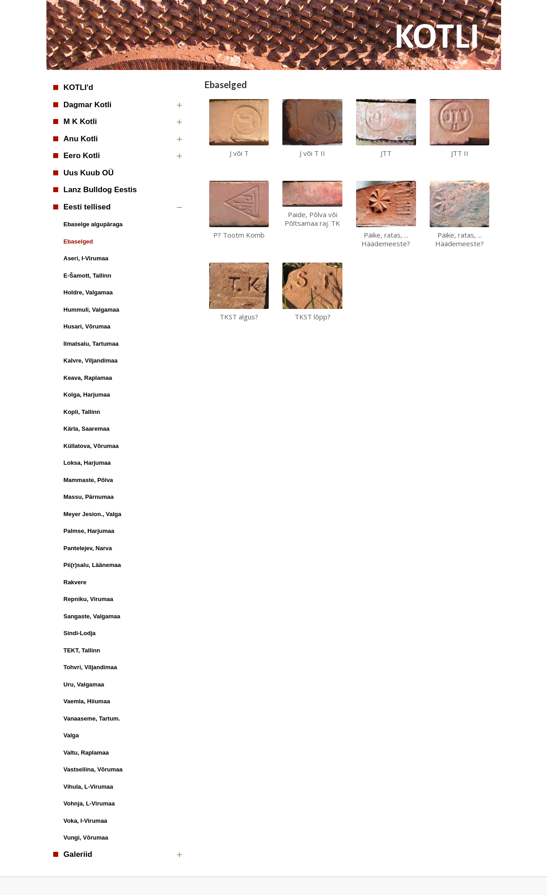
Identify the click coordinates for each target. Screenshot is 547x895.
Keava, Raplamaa (88, 377)
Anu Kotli (81, 138)
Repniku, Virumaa (89, 599)
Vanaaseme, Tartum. (92, 718)
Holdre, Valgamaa (88, 292)
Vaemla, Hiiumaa (87, 701)
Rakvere (75, 582)
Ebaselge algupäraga (93, 224)
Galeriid (78, 854)
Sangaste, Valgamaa (92, 616)
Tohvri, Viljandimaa (90, 667)
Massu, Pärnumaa (89, 496)
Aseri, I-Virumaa (86, 258)
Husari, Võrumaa (87, 326)
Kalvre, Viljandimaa (91, 360)
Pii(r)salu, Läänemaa (92, 565)
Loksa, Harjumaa (87, 462)
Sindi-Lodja (80, 633)
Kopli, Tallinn (82, 411)
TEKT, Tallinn (82, 650)
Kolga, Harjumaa (87, 394)
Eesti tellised (87, 207)
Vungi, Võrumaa (86, 837)
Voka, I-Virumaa (85, 820)
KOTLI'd (78, 87)
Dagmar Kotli (88, 104)
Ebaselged (78, 241)
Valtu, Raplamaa (86, 752)
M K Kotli (80, 121)
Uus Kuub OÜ (89, 173)
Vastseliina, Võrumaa (93, 769)
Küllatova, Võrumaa (91, 446)
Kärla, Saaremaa (87, 428)
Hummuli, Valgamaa (92, 309)
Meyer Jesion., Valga (92, 514)
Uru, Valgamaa (84, 684)
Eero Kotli (82, 155)
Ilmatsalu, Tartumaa (91, 343)
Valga (71, 735)
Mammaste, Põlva (88, 480)
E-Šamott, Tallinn (87, 275)
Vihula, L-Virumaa (88, 786)
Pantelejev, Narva (88, 548)
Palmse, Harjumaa (89, 530)
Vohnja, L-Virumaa (89, 803)
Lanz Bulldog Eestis (100, 189)
